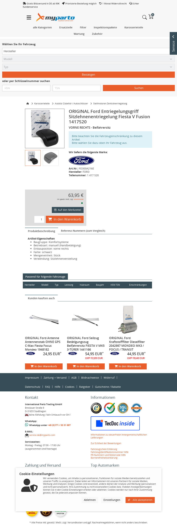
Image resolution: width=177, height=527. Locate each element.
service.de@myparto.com (42, 435)
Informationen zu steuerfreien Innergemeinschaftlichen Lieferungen (119, 436)
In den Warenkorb (64, 219)
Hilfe (57, 386)
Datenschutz (32, 386)
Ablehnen (90, 500)
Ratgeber (84, 386)
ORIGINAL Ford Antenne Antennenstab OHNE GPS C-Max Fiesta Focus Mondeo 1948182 (42, 344)
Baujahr (101, 284)
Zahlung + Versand (55, 377)
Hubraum (85, 284)
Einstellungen (111, 500)
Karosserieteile (42, 103)
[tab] (41, 231)
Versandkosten (79, 199)
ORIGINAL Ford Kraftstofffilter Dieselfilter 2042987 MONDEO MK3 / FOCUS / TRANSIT (127, 344)
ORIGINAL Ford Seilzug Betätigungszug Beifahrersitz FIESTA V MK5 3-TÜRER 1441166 (86, 344)
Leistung (69, 284)
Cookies (69, 386)
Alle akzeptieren (140, 500)
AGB (73, 377)
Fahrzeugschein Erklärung (104, 449)
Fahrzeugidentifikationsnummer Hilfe (109, 452)
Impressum (32, 377)
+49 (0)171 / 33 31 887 (59, 425)
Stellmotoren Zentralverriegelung (110, 103)
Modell (45, 284)
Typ (57, 284)
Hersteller (30, 284)
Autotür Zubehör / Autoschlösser (71, 103)
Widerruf (109, 377)
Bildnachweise (90, 377)
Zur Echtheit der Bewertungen (106, 443)
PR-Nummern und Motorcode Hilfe (108, 455)
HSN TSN (116, 284)
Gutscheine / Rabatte (108, 386)
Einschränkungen (137, 284)
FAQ (47, 386)
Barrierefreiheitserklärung (104, 457)
